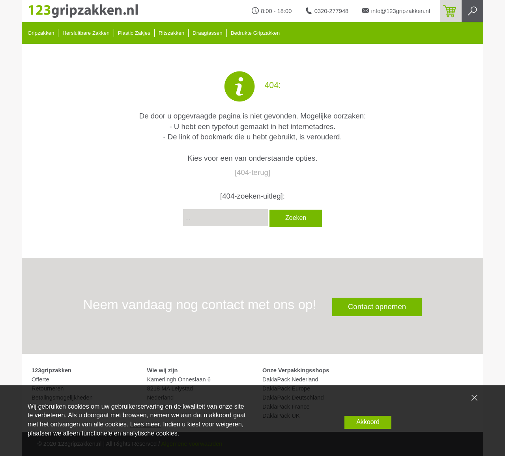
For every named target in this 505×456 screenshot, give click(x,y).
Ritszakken (171, 33)
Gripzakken (41, 33)
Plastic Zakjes (134, 33)
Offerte (40, 379)
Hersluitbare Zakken (85, 33)
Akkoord (368, 421)
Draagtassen (208, 33)
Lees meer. (145, 424)
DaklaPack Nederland (290, 379)
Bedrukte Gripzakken (255, 33)
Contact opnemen (377, 306)
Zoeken (295, 217)
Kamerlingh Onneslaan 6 (179, 379)
